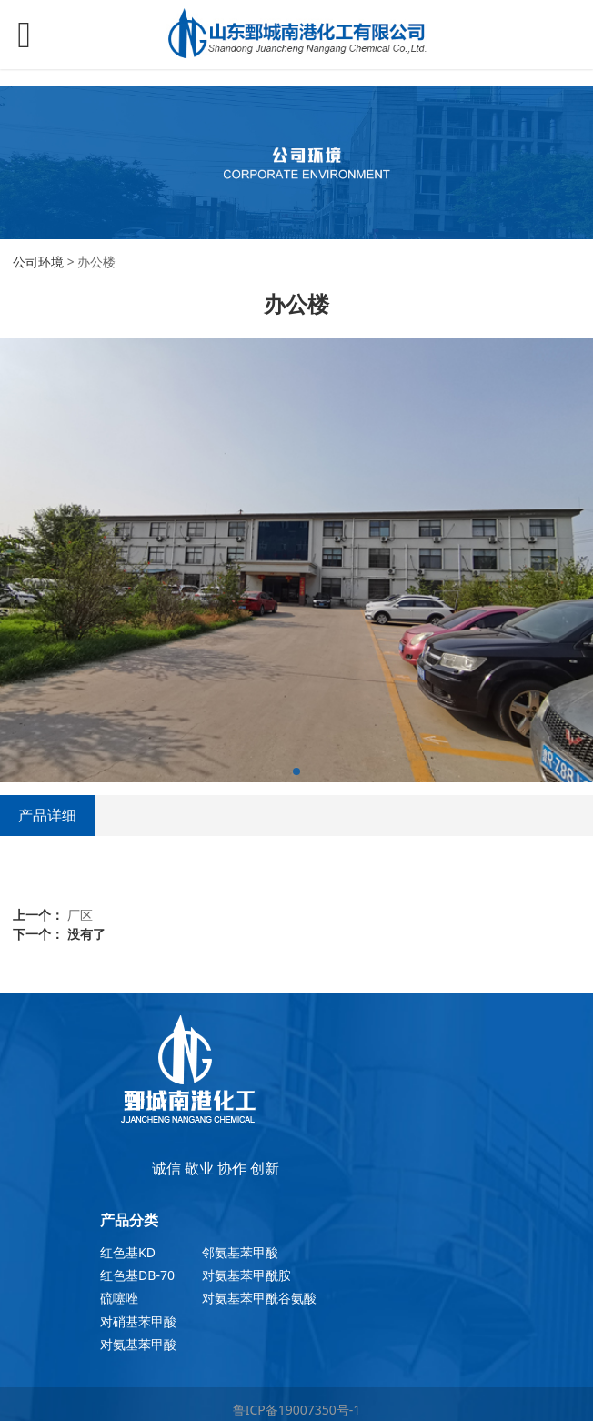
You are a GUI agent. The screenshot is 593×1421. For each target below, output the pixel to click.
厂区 (80, 914)
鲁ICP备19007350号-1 (297, 1409)
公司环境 (38, 261)
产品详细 (47, 815)
